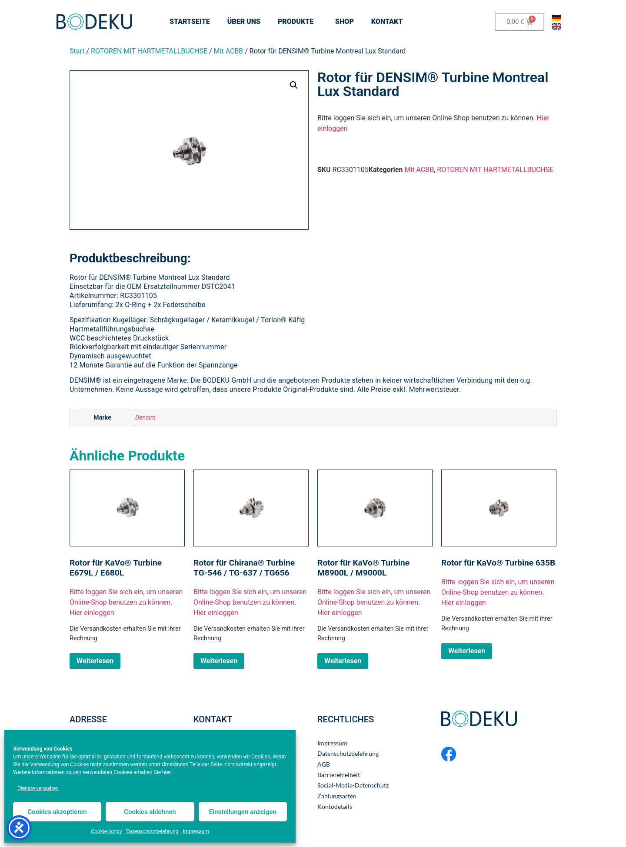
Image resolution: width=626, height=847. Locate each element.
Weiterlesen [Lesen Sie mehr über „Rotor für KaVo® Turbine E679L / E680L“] (95, 661)
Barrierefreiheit (338, 775)
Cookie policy (106, 831)
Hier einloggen (92, 613)
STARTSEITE (190, 21)
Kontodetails (334, 807)
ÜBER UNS (243, 21)
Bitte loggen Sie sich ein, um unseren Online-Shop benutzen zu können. (126, 597)
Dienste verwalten (38, 788)
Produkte (298, 21)
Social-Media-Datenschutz (353, 785)
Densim (145, 417)
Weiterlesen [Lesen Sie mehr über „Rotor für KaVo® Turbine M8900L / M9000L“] (342, 661)
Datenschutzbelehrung (152, 831)
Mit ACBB (228, 51)
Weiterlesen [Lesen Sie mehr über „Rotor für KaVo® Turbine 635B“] (466, 651)
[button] (294, 85)
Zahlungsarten (336, 796)
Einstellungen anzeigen (242, 812)
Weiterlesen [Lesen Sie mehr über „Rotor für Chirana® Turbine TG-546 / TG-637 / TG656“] (218, 661)
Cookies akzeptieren (57, 812)
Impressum (196, 831)
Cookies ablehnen (150, 812)
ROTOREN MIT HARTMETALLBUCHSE (149, 51)
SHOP (344, 21)
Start (77, 51)
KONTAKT (389, 21)
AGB (323, 764)
